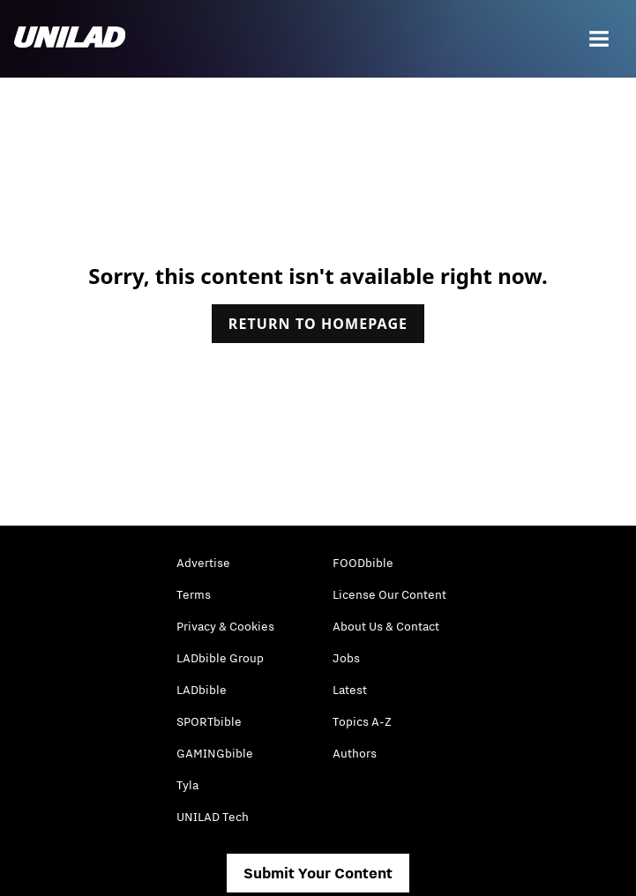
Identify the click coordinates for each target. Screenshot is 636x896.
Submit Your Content (318, 873)
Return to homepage (318, 323)
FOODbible (363, 563)
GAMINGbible (214, 753)
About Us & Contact (386, 626)
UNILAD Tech (212, 817)
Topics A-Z (362, 721)
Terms (193, 594)
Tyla (187, 785)
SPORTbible (209, 721)
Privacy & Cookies (225, 626)
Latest (350, 690)
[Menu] (599, 39)
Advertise (203, 563)
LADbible (201, 690)
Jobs (346, 658)
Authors (355, 753)
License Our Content (389, 594)
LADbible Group (220, 658)
